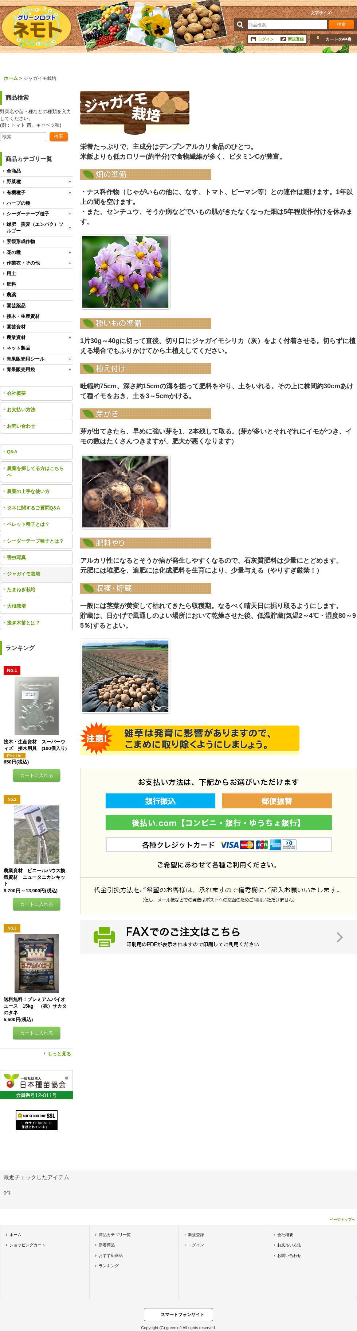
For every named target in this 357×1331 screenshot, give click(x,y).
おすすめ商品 (111, 1255)
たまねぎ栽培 (21, 589)
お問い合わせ (21, 426)
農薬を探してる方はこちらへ (35, 472)
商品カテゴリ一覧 (115, 1234)
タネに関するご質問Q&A (33, 508)
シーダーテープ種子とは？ (35, 541)
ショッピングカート (27, 1245)
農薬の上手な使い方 (28, 491)
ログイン (266, 39)
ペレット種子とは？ (28, 524)
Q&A (12, 451)
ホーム (15, 1234)
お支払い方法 (21, 409)
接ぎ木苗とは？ (23, 623)
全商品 (14, 171)
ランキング (109, 1265)
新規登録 (296, 39)
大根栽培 (16, 606)
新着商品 (107, 1245)
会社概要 (16, 393)
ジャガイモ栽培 (23, 574)
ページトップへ (342, 1219)
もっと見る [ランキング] (59, 1054)
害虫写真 (16, 557)
